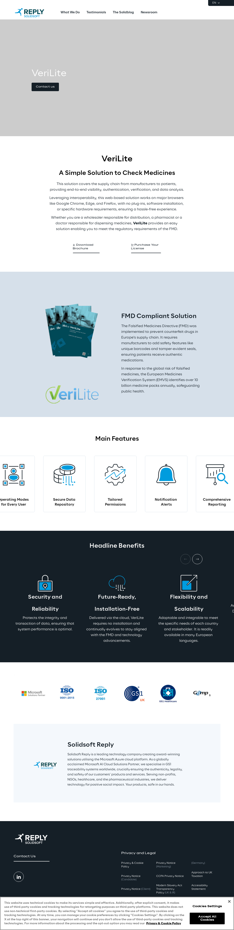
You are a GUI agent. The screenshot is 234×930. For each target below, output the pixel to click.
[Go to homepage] (34, 12)
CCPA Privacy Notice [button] (170, 876)
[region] (117, 913)
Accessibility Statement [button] (199, 887)
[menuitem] (70, 12)
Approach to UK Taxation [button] (201, 874)
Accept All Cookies (207, 918)
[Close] (229, 901)
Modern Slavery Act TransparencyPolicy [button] (169, 889)
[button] (45, 87)
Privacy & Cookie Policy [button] (132, 865)
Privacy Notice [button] (131, 878)
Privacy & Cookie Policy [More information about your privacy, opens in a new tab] (163, 923)
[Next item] (197, 559)
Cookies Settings (207, 906)
